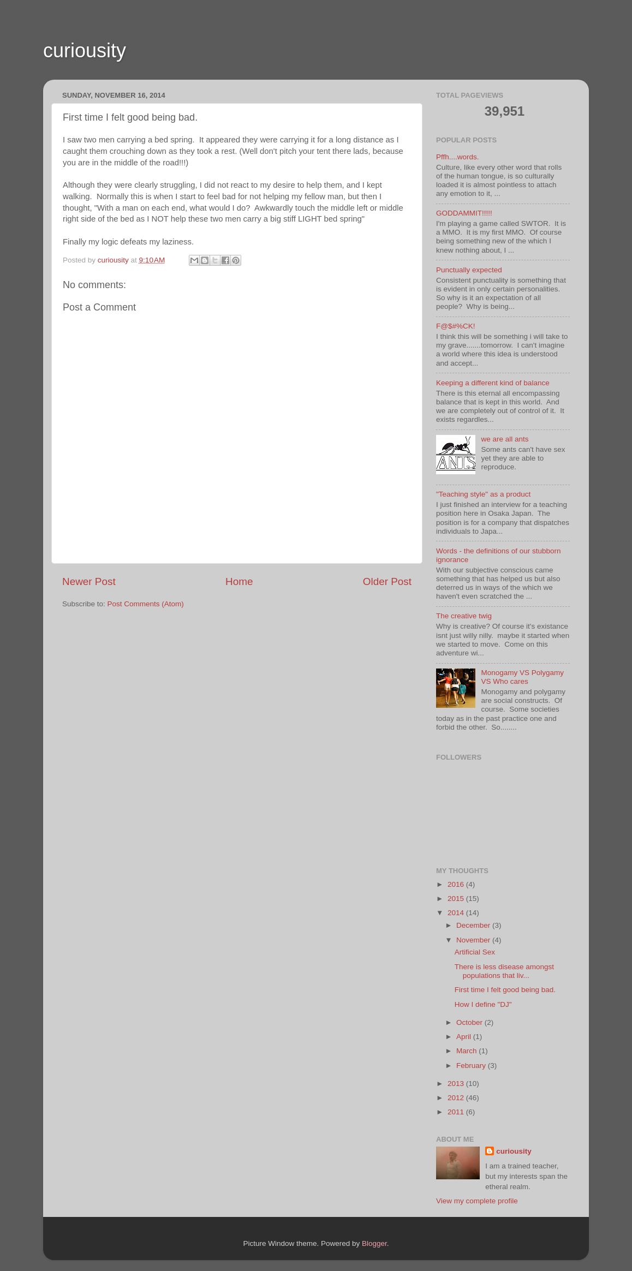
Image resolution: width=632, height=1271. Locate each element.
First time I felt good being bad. (505, 990)
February (472, 1065)
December (474, 925)
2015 (457, 898)
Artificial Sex (475, 952)
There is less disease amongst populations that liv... (504, 971)
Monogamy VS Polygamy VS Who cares (522, 677)
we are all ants (504, 439)
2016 (457, 884)
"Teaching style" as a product (483, 494)
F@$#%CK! (455, 326)
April (464, 1037)
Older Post (387, 581)
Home (239, 581)
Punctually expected (469, 270)
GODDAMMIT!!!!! (464, 213)
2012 (457, 1098)
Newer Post (89, 581)
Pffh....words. (457, 157)
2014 (457, 913)
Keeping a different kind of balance (493, 383)
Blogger (374, 1243)
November (474, 940)
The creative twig (464, 616)
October (470, 1022)
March (467, 1051)
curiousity (84, 50)
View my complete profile (477, 1201)
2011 (457, 1112)
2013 (457, 1083)
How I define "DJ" (483, 1004)
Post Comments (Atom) (146, 604)
